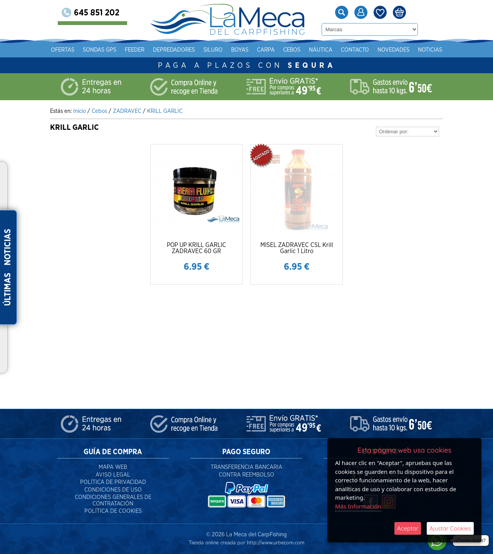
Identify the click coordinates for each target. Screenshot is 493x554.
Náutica (320, 50)
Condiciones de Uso (113, 490)
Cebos (291, 50)
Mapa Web (113, 467)
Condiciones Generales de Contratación (113, 500)
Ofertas (62, 50)
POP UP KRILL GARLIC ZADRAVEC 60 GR (196, 248)
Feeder (134, 50)
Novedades (393, 50)
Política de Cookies (113, 511)
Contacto (355, 50)
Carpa (266, 50)
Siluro (213, 50)
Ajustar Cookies (450, 528)
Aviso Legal (113, 475)
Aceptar (407, 528)
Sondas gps (99, 50)
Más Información (358, 506)
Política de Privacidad (113, 482)
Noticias (430, 50)
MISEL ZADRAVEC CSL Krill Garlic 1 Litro (296, 248)
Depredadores (174, 50)
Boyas (239, 50)
